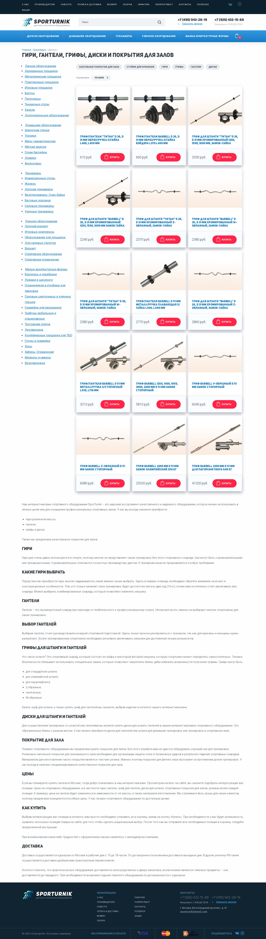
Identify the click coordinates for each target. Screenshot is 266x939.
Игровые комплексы (39, 232)
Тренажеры (124, 36)
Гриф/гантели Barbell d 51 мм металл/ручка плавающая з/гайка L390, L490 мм (158, 305)
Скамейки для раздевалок (43, 307)
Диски (213, 67)
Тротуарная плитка (37, 324)
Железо (30, 184)
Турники (30, 135)
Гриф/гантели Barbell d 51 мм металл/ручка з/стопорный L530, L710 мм (102, 387)
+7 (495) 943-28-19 (192, 20)
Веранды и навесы (38, 357)
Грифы (179, 67)
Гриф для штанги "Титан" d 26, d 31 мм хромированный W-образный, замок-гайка (103, 305)
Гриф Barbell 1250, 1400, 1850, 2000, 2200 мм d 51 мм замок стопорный (157, 387)
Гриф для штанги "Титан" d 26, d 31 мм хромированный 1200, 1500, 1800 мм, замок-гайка (215, 140)
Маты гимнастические (40, 141)
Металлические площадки (43, 76)
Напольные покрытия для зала (99, 67)
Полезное (203, 4)
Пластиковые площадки (42, 82)
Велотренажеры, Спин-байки (45, 195)
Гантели (196, 67)
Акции (26, 10)
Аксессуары (33, 163)
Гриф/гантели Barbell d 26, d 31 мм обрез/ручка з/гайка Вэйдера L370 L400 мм (158, 140)
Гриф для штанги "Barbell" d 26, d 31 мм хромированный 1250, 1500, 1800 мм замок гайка (102, 222)
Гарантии (143, 4)
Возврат (112, 4)
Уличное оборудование (159, 36)
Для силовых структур (40, 243)
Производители (45, 4)
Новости (66, 4)
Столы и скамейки (37, 341)
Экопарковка (34, 330)
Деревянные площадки (41, 71)
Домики (30, 158)
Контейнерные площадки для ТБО (48, 335)
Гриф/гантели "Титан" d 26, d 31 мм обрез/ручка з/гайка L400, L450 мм (102, 140)
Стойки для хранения (140, 67)
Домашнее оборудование (87, 36)
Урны (28, 346)
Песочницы (33, 99)
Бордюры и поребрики (41, 274)
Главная (26, 49)
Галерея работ (164, 4)
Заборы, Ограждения (39, 352)
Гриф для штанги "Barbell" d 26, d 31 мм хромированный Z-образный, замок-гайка (214, 305)
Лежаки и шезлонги (39, 280)
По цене (99, 78)
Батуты (30, 93)
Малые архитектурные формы (207, 36)
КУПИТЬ (111, 157)
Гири (165, 67)
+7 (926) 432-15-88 (229, 20)
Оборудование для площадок (45, 237)
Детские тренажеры (39, 189)
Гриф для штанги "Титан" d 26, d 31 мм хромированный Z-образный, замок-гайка (159, 222)
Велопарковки (35, 363)
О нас (25, 4)
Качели (30, 110)
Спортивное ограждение (42, 259)
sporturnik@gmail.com (193, 911)
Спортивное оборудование (43, 254)
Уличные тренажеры (39, 211)
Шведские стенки (37, 130)
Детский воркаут (36, 226)
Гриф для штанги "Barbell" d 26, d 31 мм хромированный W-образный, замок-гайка (214, 222)
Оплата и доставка (89, 4)
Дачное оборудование (43, 36)
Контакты (185, 4)
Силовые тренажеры (39, 206)
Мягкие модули (35, 147)
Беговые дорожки (38, 200)
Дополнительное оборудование (47, 115)
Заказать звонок (190, 23)
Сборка (127, 4)
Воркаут (30, 248)
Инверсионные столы (40, 178)
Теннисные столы (37, 104)
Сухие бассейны (36, 152)
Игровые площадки (38, 87)
